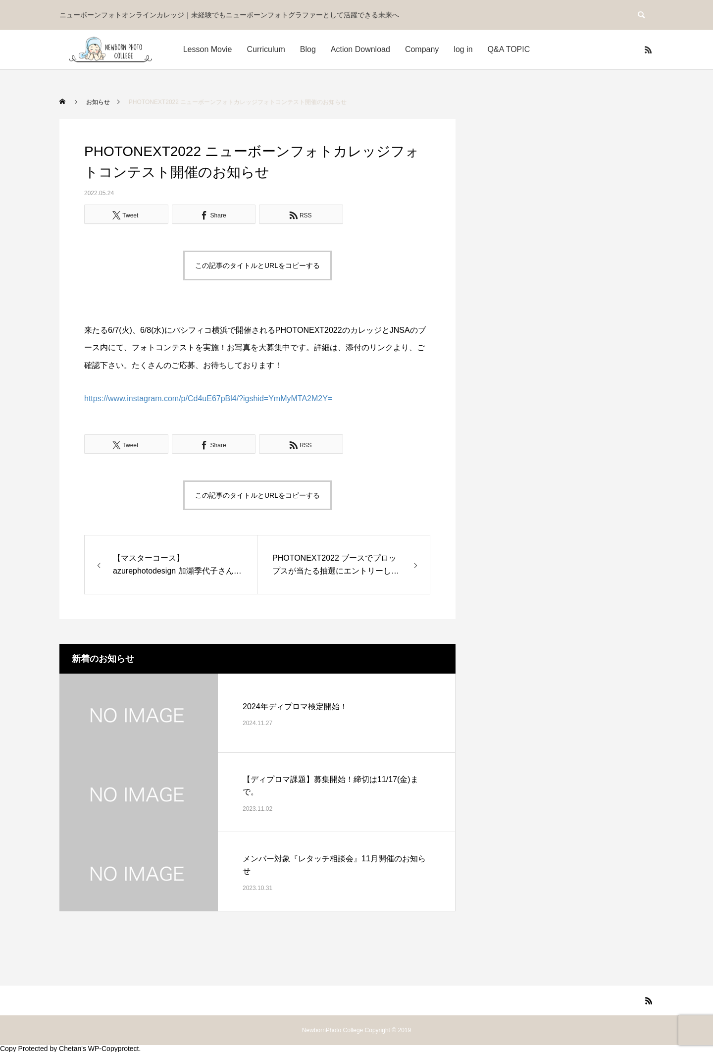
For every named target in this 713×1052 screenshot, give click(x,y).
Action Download (360, 49)
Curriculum (266, 49)
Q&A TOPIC (509, 49)
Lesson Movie (207, 49)
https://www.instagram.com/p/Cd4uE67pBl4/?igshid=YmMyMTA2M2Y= (208, 398)
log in (463, 49)
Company (422, 49)
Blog (308, 49)
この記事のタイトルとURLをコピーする (257, 265)
